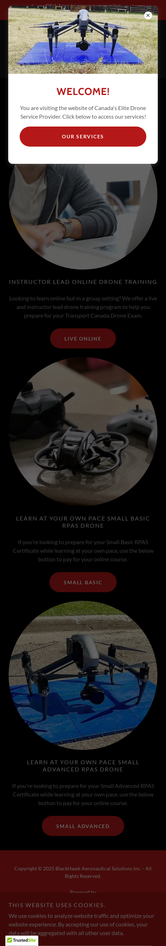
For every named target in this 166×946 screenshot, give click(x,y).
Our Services (83, 136)
